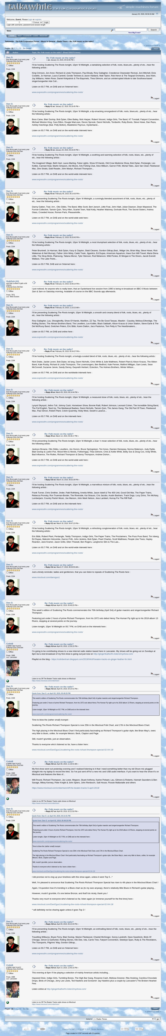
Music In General (48, 41)
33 (20, 48)
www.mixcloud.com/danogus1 (46, 577)
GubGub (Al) (12, 281)
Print (156, 49)
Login (35, 36)
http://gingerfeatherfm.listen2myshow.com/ (113, 654)
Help (20, 36)
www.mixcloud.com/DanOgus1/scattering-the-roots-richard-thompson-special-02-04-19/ (72, 750)
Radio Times (62, 41)
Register (43, 36)
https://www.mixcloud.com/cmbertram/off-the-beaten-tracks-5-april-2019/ (65, 788)
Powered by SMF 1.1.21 (71, 1029)
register (38, 19)
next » (157, 45)
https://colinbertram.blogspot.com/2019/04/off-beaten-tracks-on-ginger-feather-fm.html (92, 659)
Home (12, 36)
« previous (149, 45)
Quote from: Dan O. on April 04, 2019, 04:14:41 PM (51, 816)
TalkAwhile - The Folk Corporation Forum (22, 41)
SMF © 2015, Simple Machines (92, 1029)
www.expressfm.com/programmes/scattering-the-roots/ (57, 92)
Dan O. (9, 57)
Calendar (27, 36)
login (30, 19)
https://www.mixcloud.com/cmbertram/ (45, 681)
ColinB (9, 643)
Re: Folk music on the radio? (82, 41)
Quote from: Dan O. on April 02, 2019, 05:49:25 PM (51, 693)
